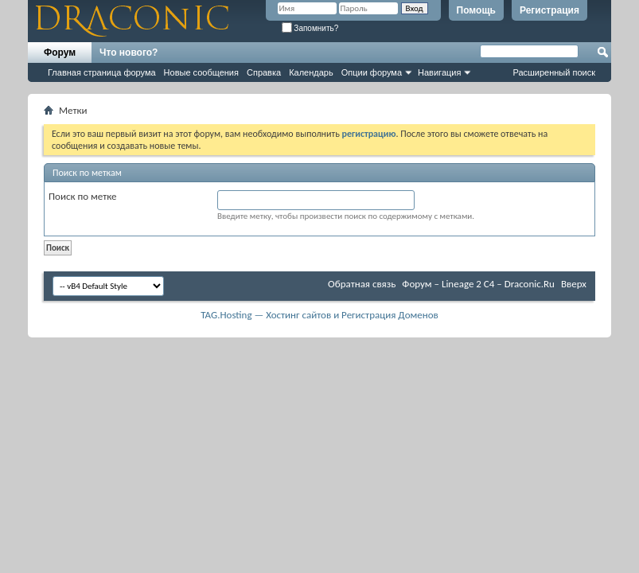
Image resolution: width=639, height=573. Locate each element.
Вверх (573, 284)
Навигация (439, 72)
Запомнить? (310, 28)
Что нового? (128, 52)
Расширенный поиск (553, 72)
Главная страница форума (102, 72)
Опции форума (371, 72)
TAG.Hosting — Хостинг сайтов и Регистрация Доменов (319, 315)
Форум (60, 52)
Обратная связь (361, 284)
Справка (264, 72)
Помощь (476, 10)
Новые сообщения (201, 72)
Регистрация (549, 10)
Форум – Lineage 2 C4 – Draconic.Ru (478, 284)
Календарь (311, 72)
